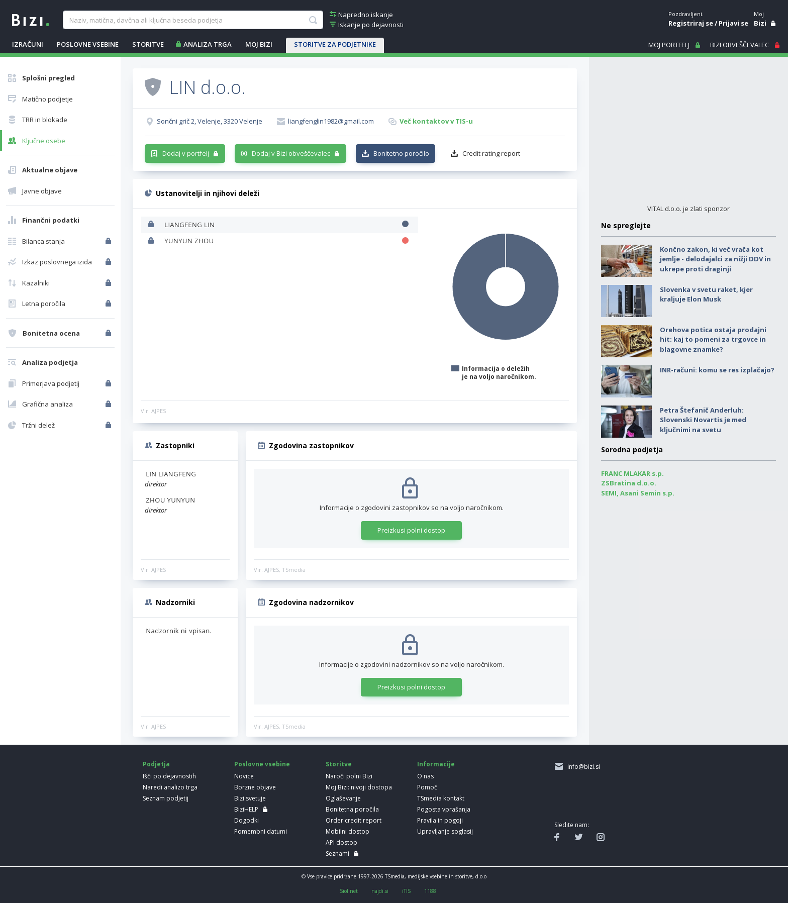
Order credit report (353, 820)
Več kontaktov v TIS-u (436, 121)
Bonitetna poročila (352, 809)
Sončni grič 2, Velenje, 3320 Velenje (209, 121)
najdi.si (379, 890)
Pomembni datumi (260, 831)
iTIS (406, 890)
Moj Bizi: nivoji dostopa (359, 787)
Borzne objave (255, 787)
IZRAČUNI (27, 44)
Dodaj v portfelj (185, 153)
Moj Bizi (258, 44)
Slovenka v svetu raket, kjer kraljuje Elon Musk (706, 294)
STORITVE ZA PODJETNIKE (335, 44)
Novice (244, 776)
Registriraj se (690, 23)
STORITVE (148, 44)
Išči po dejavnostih (169, 776)
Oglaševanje (343, 798)
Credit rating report (491, 153)
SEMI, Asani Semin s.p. (637, 492)
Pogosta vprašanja (443, 809)
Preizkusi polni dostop (411, 530)
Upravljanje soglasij (445, 831)
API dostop (341, 842)
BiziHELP (246, 809)
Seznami (337, 853)
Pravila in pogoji (440, 820)
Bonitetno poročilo (401, 153)
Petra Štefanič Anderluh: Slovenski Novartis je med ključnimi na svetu (703, 420)
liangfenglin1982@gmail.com (331, 121)
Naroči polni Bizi (349, 776)
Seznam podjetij (165, 798)
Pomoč (427, 787)
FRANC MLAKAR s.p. (632, 473)
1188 (430, 890)
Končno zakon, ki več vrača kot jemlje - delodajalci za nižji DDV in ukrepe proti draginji (715, 259)
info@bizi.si (582, 766)
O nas (425, 776)
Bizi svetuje (250, 798)
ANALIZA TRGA (207, 44)
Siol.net (349, 890)
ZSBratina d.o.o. (628, 482)
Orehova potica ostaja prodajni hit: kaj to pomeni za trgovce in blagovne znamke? (713, 339)
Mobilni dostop (347, 831)
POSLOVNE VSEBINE (88, 44)
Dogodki (246, 820)
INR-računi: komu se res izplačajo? (717, 369)
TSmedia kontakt (440, 798)
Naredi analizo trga (170, 787)
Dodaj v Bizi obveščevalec (291, 153)
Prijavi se (733, 23)
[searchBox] (193, 20)
